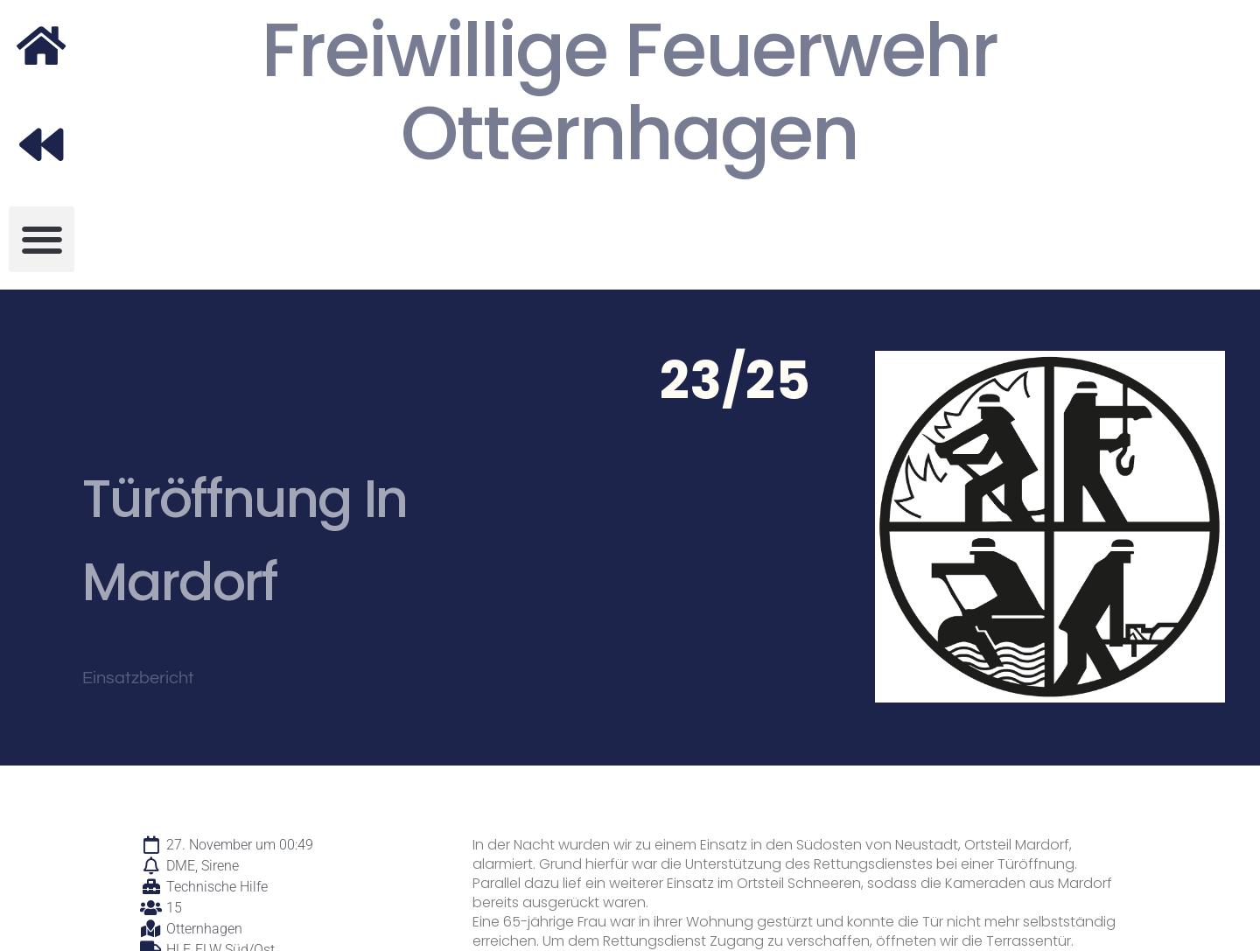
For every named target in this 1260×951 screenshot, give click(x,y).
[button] (41, 239)
